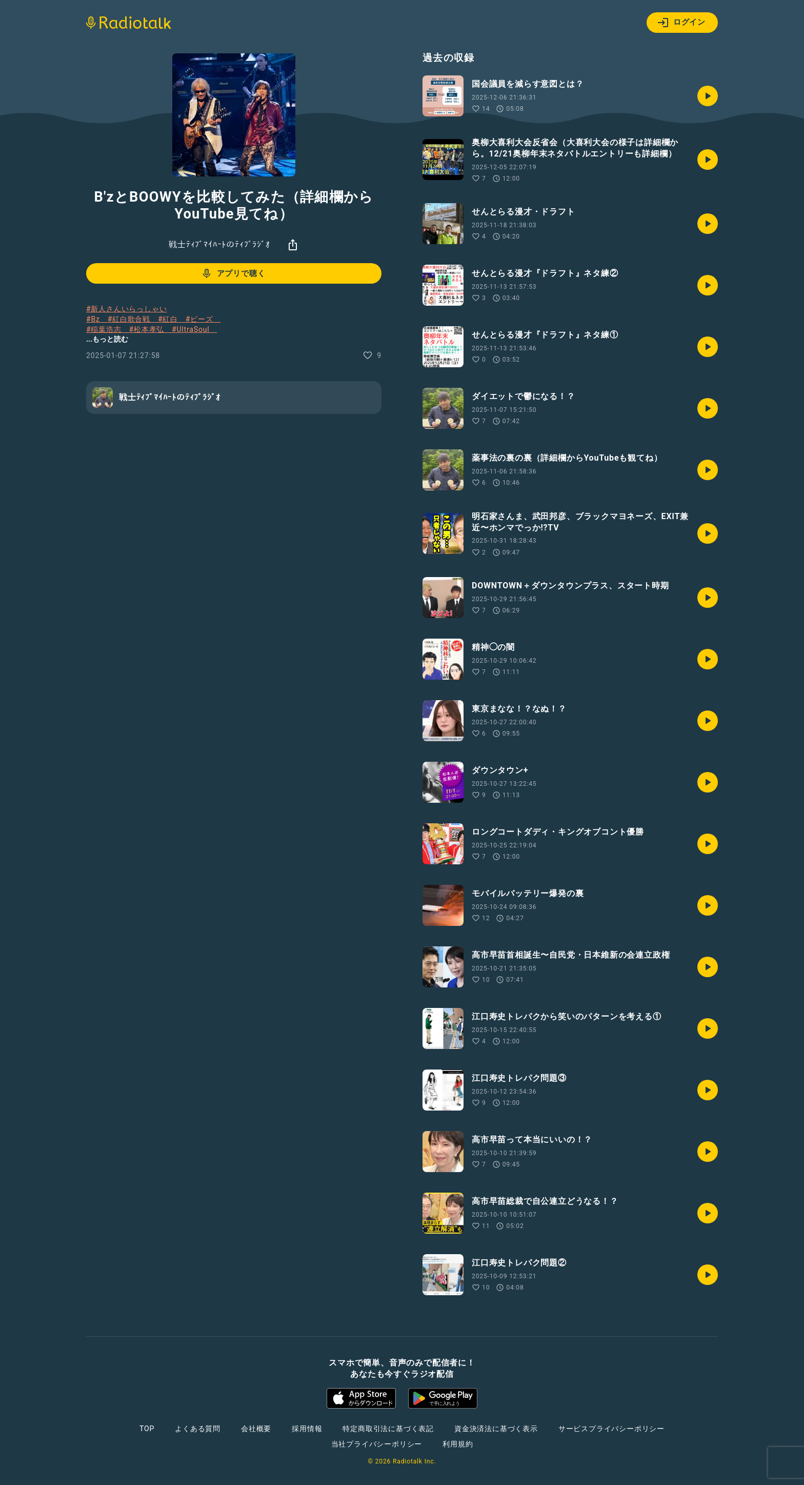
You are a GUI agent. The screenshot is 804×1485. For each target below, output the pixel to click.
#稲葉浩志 (107, 329)
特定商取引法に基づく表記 (388, 1428)
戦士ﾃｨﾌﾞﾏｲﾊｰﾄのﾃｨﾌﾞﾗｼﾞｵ (219, 244)
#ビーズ (203, 319)
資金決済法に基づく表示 (496, 1428)
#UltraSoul (194, 329)
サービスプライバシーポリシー (611, 1428)
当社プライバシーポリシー (377, 1444)
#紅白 (172, 319)
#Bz (97, 319)
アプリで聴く (233, 273)
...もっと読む (107, 339)
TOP (146, 1428)
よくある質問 (197, 1428)
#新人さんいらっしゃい (126, 309)
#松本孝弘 (150, 329)
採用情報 (307, 1428)
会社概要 (256, 1428)
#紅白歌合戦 (133, 319)
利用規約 (458, 1444)
